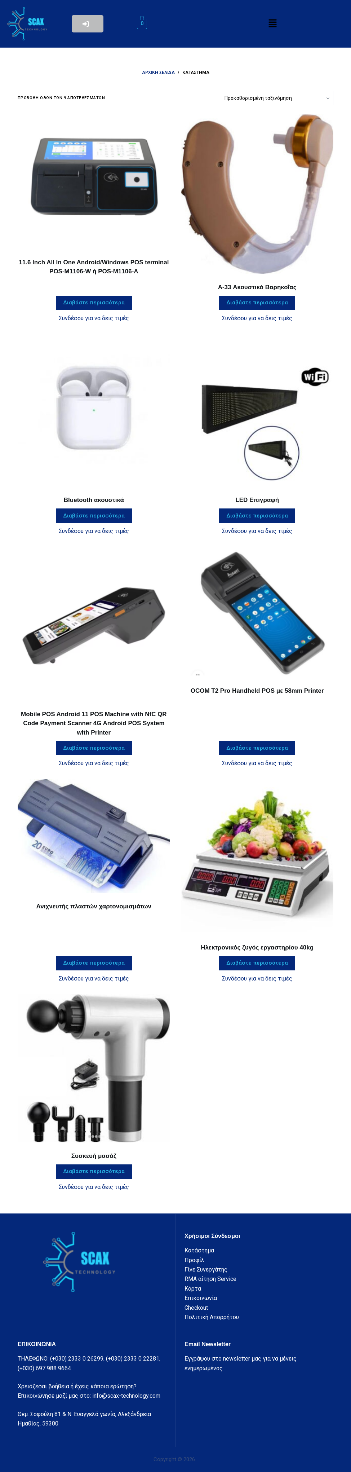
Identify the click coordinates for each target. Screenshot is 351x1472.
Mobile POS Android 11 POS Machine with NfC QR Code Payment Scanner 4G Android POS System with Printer (94, 723)
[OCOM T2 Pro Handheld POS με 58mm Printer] (257, 612)
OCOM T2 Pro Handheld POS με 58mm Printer (257, 690)
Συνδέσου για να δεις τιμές (94, 318)
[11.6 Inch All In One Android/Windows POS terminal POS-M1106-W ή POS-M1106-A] (94, 181)
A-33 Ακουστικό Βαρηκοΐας (257, 287)
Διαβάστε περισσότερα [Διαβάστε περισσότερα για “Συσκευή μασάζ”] (94, 1171)
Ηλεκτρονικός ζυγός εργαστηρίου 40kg (257, 947)
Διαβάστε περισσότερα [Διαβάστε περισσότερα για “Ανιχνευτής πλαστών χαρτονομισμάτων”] (94, 963)
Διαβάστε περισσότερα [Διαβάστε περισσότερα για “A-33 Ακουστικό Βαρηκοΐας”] (257, 302)
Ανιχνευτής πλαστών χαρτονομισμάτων (93, 906)
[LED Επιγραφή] (257, 410)
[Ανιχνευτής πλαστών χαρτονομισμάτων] (94, 836)
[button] (272, 24)
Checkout (196, 1307)
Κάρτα (193, 1288)
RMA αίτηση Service (210, 1278)
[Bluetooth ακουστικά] (94, 410)
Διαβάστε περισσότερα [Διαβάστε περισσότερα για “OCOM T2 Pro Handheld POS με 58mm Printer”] (257, 748)
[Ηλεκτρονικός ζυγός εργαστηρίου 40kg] (257, 856)
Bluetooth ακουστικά (94, 500)
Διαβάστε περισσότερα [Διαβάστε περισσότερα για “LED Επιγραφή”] (257, 515)
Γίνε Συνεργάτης (206, 1269)
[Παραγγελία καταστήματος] (276, 98)
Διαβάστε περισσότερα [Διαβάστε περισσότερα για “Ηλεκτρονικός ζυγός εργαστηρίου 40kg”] (257, 963)
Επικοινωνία (201, 1298)
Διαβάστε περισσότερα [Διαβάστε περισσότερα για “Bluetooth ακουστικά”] (94, 515)
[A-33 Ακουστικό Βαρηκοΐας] (257, 194)
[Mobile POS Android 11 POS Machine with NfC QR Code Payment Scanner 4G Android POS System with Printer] (94, 623)
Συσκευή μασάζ (93, 1156)
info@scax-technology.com (126, 1395)
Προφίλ (194, 1260)
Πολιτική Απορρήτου (212, 1317)
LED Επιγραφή (257, 500)
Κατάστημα (199, 1250)
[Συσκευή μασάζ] (94, 1068)
